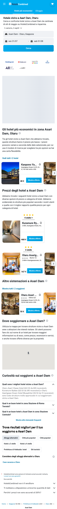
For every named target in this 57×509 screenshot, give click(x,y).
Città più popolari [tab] (29, 438)
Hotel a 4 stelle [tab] (26, 444)
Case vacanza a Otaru (11, 462)
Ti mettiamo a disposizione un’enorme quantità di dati (30, 488)
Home (4, 504)
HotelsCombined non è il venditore (30, 483)
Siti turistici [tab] (35, 450)
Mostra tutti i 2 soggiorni (13, 288)
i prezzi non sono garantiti (12, 476)
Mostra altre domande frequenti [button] (28, 420)
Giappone (12, 504)
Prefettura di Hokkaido (30, 504)
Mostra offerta (34, 180)
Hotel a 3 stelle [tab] (10, 444)
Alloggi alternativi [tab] (11, 438)
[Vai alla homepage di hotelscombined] (18, 4)
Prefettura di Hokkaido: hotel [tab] (15, 450)
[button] (4, 4)
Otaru (47, 504)
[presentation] (20, 133)
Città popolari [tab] (45, 438)
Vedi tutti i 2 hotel (10, 158)
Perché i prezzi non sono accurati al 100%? (30, 492)
